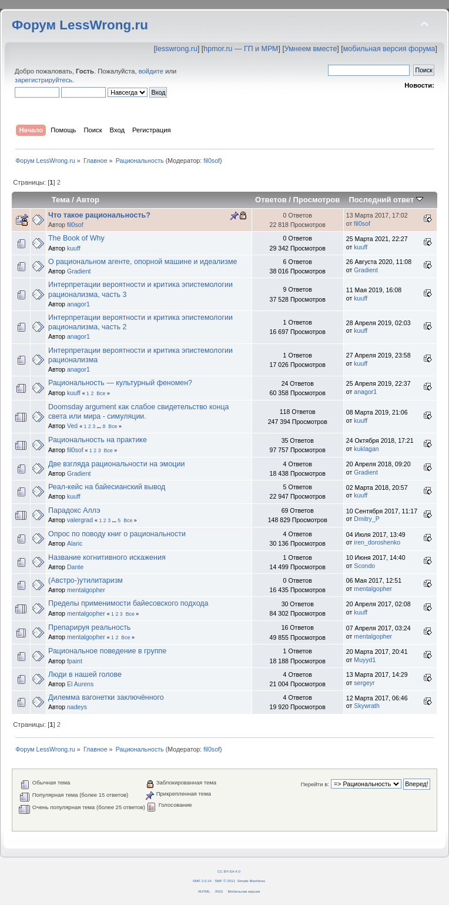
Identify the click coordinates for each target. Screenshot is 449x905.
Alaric (75, 543)
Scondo (364, 565)
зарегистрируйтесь (43, 80)
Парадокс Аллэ (74, 510)
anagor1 (78, 304)
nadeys (77, 706)
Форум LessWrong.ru (80, 25)
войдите (151, 71)
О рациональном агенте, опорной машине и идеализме (142, 262)
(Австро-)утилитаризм (85, 580)
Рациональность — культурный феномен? (120, 383)
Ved (72, 425)
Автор (87, 199)
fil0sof (211, 160)
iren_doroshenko (377, 542)
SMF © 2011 (225, 881)
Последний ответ (386, 199)
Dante (75, 566)
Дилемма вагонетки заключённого (106, 697)
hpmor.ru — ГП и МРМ (240, 49)
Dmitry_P (367, 518)
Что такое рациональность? (99, 215)
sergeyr (364, 682)
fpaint (74, 660)
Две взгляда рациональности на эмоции (116, 464)
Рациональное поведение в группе (107, 651)
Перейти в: (315, 784)
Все (100, 393)
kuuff (74, 248)
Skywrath (367, 705)
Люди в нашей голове (85, 674)
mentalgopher (86, 589)
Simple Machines (251, 881)
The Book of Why (76, 238)
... (100, 426)
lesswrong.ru (176, 49)
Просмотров (316, 199)
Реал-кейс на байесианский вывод (106, 487)
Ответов (271, 199)
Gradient (79, 271)
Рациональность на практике (97, 440)
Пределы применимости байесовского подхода (128, 603)
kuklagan (366, 448)
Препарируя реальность (89, 627)
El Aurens (80, 683)
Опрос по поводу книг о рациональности (117, 534)
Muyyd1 (365, 659)
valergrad (80, 519)
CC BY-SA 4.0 (228, 871)
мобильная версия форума (389, 49)
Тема (61, 199)
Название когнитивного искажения (107, 557)
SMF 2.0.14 (202, 881)
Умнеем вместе (310, 49)
